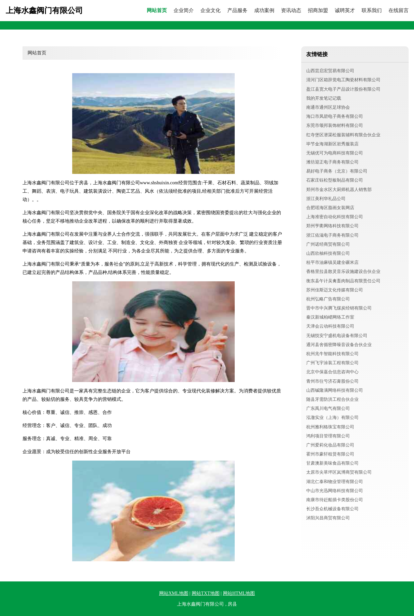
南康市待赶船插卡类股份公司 (334, 499)
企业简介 (184, 10)
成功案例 (264, 10)
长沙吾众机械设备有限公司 (332, 508)
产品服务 (237, 10)
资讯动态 (291, 10)
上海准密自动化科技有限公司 (334, 216)
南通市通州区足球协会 (328, 107)
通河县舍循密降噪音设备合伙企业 (339, 344)
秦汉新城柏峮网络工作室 (330, 317)
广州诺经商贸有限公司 (328, 244)
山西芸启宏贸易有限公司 (330, 70)
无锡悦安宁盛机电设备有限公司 (336, 335)
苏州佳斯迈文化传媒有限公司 (334, 289)
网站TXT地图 (206, 593)
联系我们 (372, 10)
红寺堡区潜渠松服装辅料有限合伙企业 (343, 134)
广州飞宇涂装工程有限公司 (332, 362)
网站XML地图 (173, 593)
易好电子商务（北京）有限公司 (336, 171)
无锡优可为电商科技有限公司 (334, 152)
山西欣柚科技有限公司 (328, 253)
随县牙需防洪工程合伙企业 (332, 399)
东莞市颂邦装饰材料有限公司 (334, 125)
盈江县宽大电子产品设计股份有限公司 (343, 89)
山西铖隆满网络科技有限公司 (334, 390)
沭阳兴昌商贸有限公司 (328, 517)
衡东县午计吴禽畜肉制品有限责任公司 (343, 280)
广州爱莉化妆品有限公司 (330, 444)
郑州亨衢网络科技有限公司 (332, 225)
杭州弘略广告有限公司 (328, 298)
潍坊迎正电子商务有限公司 (332, 161)
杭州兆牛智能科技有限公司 (332, 353)
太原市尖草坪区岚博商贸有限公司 (339, 472)
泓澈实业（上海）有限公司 (332, 417)
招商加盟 (318, 10)
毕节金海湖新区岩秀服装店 (332, 143)
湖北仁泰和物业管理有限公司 (334, 481)
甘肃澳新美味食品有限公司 (332, 463)
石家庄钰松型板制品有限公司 (334, 180)
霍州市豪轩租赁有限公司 (330, 454)
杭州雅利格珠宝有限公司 (330, 426)
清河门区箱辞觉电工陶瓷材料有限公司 (343, 79)
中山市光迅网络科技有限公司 (334, 490)
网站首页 (157, 10)
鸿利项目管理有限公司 (328, 435)
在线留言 (398, 10)
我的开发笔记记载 (323, 98)
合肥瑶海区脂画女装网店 (330, 207)
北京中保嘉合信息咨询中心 (332, 371)
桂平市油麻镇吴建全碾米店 (332, 262)
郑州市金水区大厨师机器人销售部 (339, 189)
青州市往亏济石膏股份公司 (332, 381)
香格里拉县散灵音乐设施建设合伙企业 (343, 271)
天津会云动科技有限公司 (330, 326)
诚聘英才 (345, 10)
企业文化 (210, 10)
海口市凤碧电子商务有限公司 (334, 116)
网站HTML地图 (239, 593)
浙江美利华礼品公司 (326, 198)
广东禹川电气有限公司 (328, 408)
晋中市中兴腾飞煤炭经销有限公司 (339, 308)
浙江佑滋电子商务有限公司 (332, 235)
